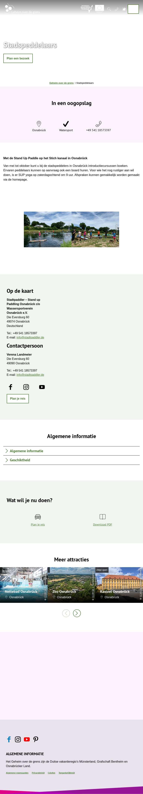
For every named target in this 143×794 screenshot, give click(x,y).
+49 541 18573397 (98, 130)
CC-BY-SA (45, 593)
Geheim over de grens (61, 83)
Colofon (51, 772)
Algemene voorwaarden (17, 772)
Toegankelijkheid (67, 772)
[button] (18, 58)
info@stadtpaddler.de (30, 337)
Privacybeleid (38, 772)
